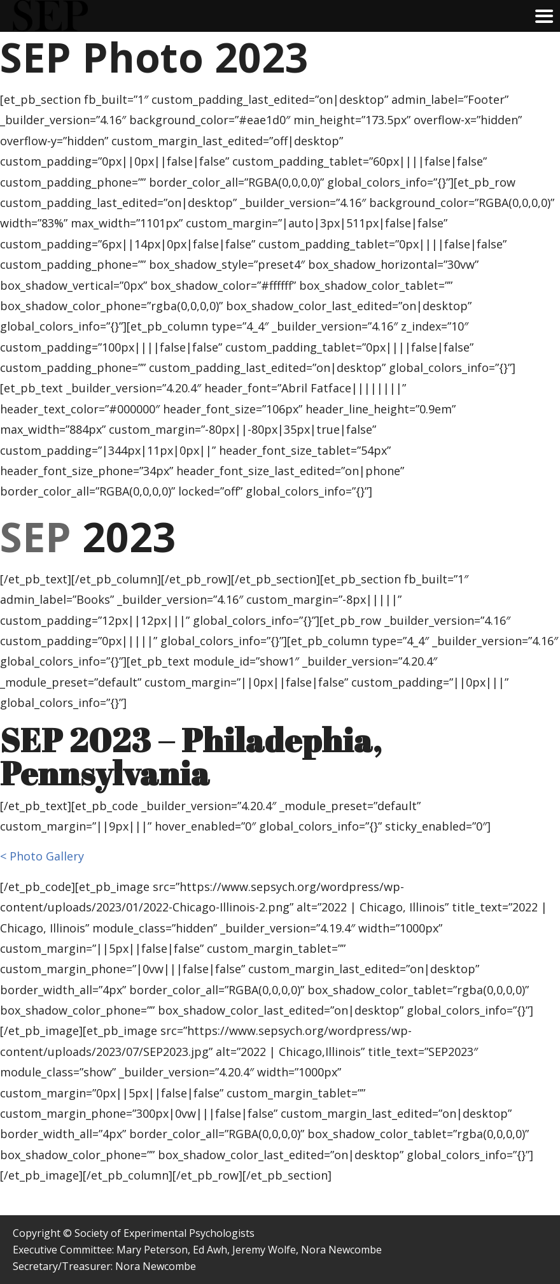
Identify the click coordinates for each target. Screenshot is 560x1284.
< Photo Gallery (42, 856)
